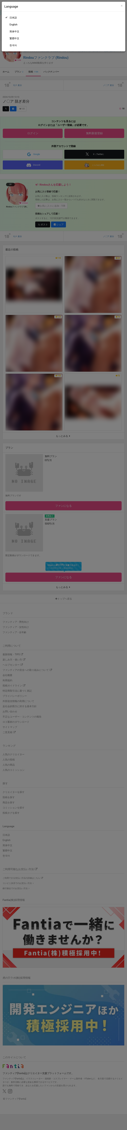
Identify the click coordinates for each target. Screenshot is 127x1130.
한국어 (13, 45)
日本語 (13, 17)
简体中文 (14, 31)
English (13, 24)
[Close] (122, 6)
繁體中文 (14, 38)
